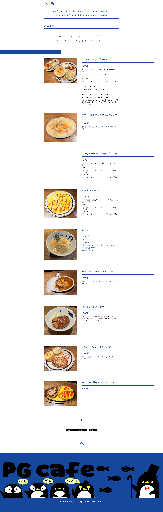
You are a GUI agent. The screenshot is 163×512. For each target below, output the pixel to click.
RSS (101, 502)
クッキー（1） (101, 41)
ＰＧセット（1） (81, 41)
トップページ (57, 11)
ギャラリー (95, 15)
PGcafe (70, 502)
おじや (85, 230)
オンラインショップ (63, 15)
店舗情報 (104, 15)
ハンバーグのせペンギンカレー (97, 271)
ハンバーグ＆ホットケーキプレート (99, 347)
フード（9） (100, 36)
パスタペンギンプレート (95, 59)
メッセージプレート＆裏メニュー (98, 11)
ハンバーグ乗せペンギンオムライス (99, 382)
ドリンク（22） (81, 36)
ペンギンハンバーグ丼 (93, 307)
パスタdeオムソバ (91, 190)
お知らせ (67, 11)
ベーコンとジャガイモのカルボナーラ (99, 115)
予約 (74, 11)
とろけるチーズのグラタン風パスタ (99, 153)
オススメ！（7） (62, 36)
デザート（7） (62, 41)
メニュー (81, 11)
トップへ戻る (81, 443)
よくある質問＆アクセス (80, 15)
